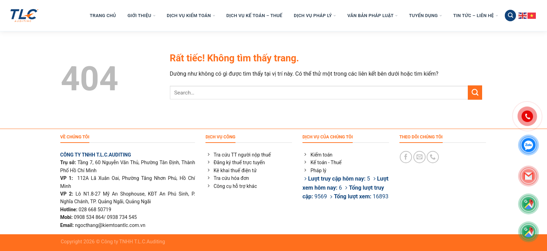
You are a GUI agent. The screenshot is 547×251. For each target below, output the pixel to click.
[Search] (510, 15)
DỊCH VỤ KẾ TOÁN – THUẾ (254, 15)
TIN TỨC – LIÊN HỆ (475, 15)
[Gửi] (475, 92)
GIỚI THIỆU (141, 15)
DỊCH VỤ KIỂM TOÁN (191, 15)
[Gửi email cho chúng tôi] (419, 157)
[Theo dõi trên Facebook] (406, 157)
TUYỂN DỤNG (425, 15)
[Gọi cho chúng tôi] (433, 157)
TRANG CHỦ (103, 15)
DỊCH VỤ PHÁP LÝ (315, 15)
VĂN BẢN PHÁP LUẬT (372, 15)
